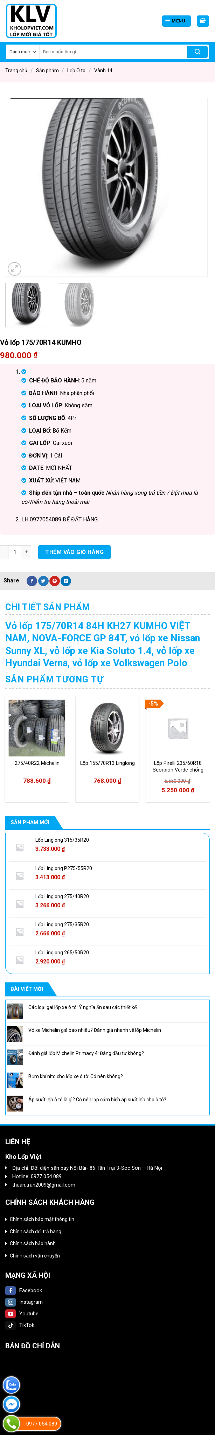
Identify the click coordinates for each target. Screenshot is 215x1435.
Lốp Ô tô (76, 70)
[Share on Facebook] (32, 581)
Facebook (23, 1290)
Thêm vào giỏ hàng (74, 552)
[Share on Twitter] (43, 581)
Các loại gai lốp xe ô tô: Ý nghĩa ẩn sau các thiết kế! (83, 1007)
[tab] (47, 607)
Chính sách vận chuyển (35, 1256)
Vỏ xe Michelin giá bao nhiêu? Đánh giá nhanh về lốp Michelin (94, 1030)
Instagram (24, 1302)
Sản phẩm (47, 70)
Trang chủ (16, 70)
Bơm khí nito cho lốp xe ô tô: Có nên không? (75, 1076)
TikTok (19, 1325)
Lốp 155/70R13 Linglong (107, 763)
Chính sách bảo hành (33, 1243)
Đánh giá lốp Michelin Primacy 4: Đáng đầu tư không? (86, 1053)
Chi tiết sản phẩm (47, 607)
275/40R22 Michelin (37, 763)
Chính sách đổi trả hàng (35, 1231)
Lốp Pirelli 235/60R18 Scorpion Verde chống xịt (178, 766)
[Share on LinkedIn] (66, 581)
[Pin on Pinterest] (54, 581)
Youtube (22, 1313)
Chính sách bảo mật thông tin (42, 1219)
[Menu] (176, 21)
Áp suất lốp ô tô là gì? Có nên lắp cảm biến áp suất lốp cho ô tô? (97, 1099)
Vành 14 (103, 70)
